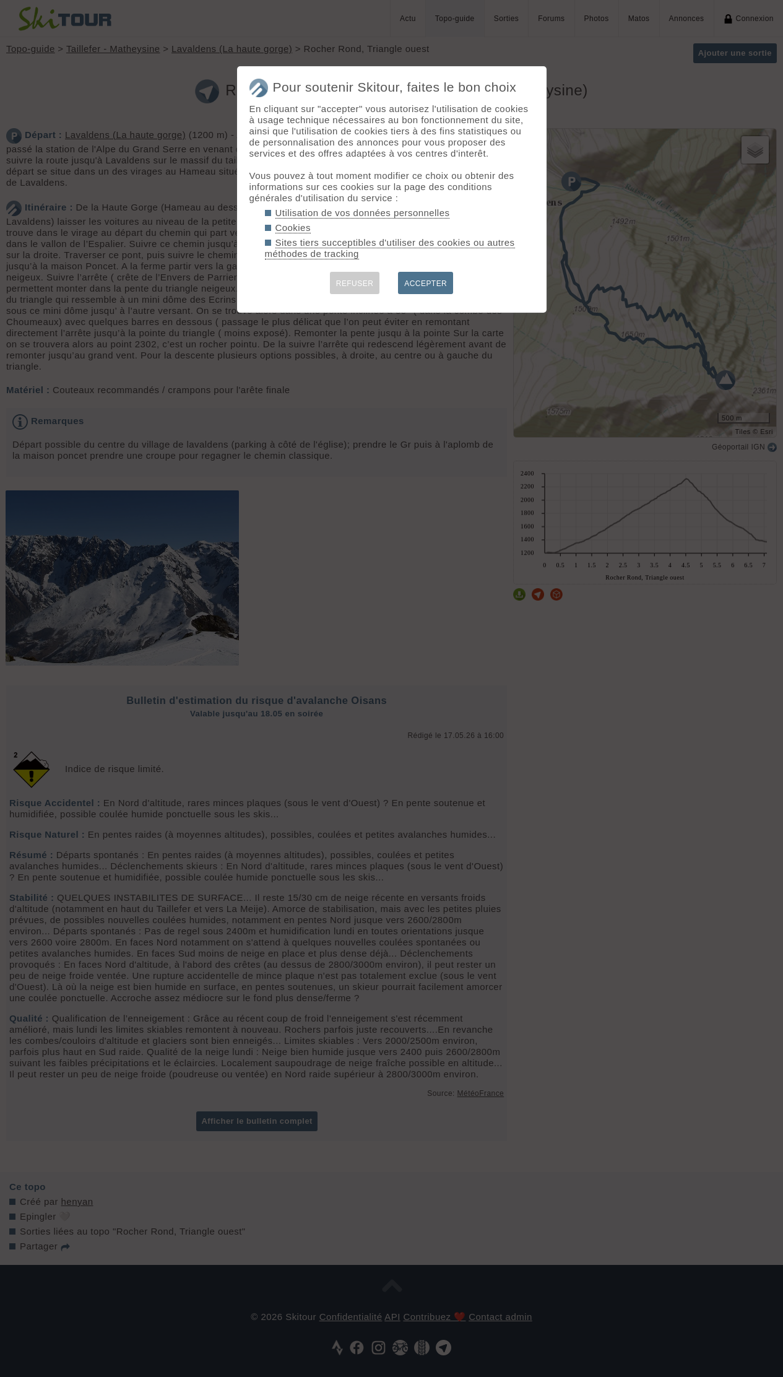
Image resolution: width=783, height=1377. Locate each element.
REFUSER (355, 283)
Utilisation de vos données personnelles (362, 212)
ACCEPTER (425, 283)
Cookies (293, 227)
